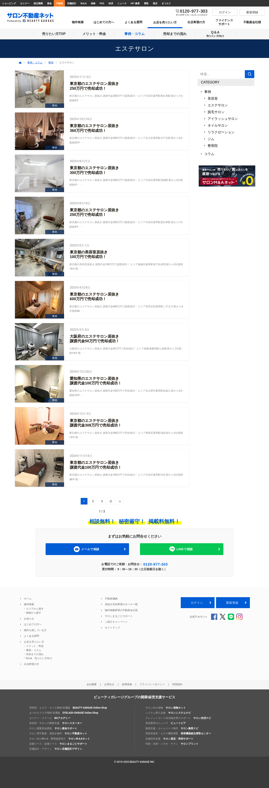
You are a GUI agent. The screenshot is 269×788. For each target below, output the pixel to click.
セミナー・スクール (49, 718)
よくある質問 (31, 635)
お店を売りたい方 (34, 641)
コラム (209, 154)
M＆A (83, 3)
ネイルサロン (218, 125)
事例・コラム (33, 650)
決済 (110, 3)
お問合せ (109, 684)
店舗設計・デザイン (55, 749)
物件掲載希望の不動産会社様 (121, 610)
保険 (93, 3)
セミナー (24, 3)
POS (102, 3)
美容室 (213, 98)
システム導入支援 (168, 713)
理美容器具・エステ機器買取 (178, 733)
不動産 (59, 3)
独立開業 (38, 3)
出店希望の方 (31, 664)
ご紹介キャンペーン (116, 621)
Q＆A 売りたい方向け (39, 658)
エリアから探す (35, 608)
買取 (146, 3)
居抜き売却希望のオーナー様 (121, 604)
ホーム (28, 598)
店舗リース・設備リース (58, 744)
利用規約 (177, 684)
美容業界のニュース (165, 723)
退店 (155, 3)
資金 (49, 3)
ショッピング (9, 3)
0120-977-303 (155, 564)
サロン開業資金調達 (53, 728)
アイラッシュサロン (223, 119)
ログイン (197, 602)
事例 (207, 92)
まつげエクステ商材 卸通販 (63, 713)
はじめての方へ (33, 624)
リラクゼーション (221, 132)
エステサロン (218, 105)
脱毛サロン (216, 112)
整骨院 (213, 146)
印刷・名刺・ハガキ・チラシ (171, 744)
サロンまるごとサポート (119, 616)
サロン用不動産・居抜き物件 (58, 733)
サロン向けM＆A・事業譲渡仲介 (59, 739)
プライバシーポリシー (152, 684)
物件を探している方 (35, 630)
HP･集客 (135, 3)
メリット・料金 (35, 646)
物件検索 (29, 604)
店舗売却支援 (169, 739)
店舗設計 (71, 3)
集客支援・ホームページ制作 (171, 728)
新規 (232, 602)
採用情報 (127, 684)
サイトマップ (112, 627)
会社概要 (92, 684)
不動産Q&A (111, 598)
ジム (211, 139)
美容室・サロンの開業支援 (55, 723)
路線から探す (33, 612)
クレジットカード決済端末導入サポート (178, 718)
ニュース (122, 3)
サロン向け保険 (165, 708)
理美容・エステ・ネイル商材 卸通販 (68, 708)
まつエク (166, 3)
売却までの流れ (35, 654)
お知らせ (29, 618)
